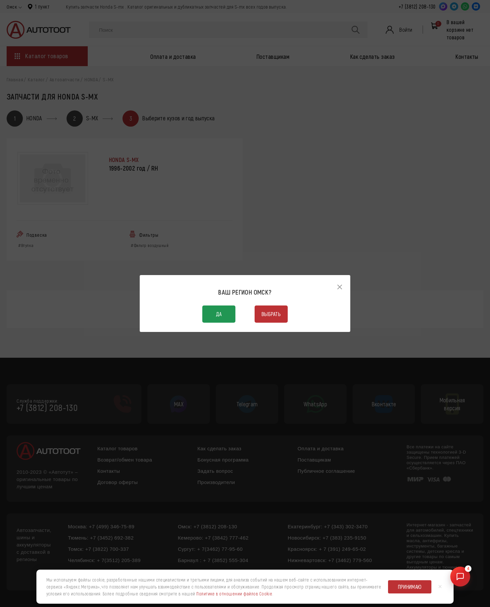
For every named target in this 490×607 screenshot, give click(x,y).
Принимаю (410, 587)
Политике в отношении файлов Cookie (234, 593)
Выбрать (271, 314)
